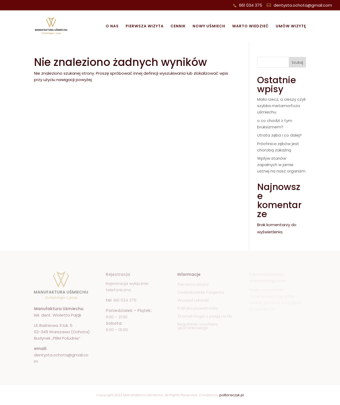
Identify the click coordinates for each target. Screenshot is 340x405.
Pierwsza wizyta (145, 26)
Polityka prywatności (197, 308)
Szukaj (297, 62)
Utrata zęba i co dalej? (279, 135)
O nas (112, 26)
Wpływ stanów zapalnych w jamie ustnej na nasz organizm (281, 164)
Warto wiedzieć (250, 26)
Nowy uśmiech (209, 26)
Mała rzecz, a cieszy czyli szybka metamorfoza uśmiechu (281, 105)
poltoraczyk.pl (231, 395)
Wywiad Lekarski (193, 300)
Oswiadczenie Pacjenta (200, 292)
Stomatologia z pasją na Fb (204, 316)
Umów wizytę (291, 26)
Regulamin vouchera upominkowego (197, 326)
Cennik (178, 26)
